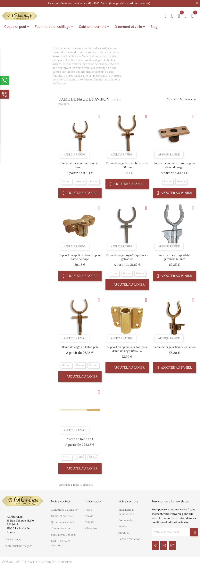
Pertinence (186, 98)
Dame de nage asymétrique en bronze (80, 164)
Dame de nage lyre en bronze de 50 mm (127, 164)
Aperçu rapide (75, 153)
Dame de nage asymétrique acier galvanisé (127, 256)
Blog (154, 27)
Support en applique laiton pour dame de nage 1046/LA (127, 348)
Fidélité (89, 521)
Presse (89, 515)
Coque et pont (17, 27)
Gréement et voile (130, 27)
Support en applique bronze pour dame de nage (80, 256)
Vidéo (88, 509)
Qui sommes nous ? (62, 521)
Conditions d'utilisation (65, 509)
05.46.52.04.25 (13, 538)
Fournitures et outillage (54, 27)
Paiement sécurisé (62, 515)
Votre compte (128, 500)
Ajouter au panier (79, 192)
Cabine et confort (94, 27)
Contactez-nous (60, 527)
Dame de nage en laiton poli (80, 346)
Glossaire (91, 527)
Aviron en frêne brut (80, 438)
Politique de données (63, 534)
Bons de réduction (129, 538)
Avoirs (122, 525)
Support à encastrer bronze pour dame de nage (174, 164)
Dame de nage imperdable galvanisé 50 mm (174, 256)
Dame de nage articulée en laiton (174, 346)
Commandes (126, 519)
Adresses (124, 532)
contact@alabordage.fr (18, 545)
